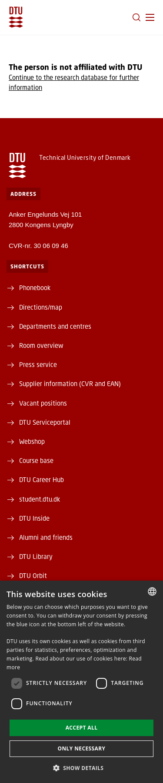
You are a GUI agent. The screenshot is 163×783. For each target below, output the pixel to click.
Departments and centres (55, 326)
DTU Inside (34, 518)
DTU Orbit (33, 575)
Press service (38, 364)
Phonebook (34, 287)
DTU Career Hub (41, 479)
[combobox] (152, 591)
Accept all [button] (82, 727)
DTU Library (36, 556)
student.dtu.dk (39, 499)
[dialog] (81, 682)
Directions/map (40, 307)
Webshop (32, 441)
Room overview (41, 345)
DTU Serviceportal (44, 422)
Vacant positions (43, 403)
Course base (36, 460)
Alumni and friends (46, 537)
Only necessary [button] (81, 748)
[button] (150, 17)
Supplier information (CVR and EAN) (70, 383)
